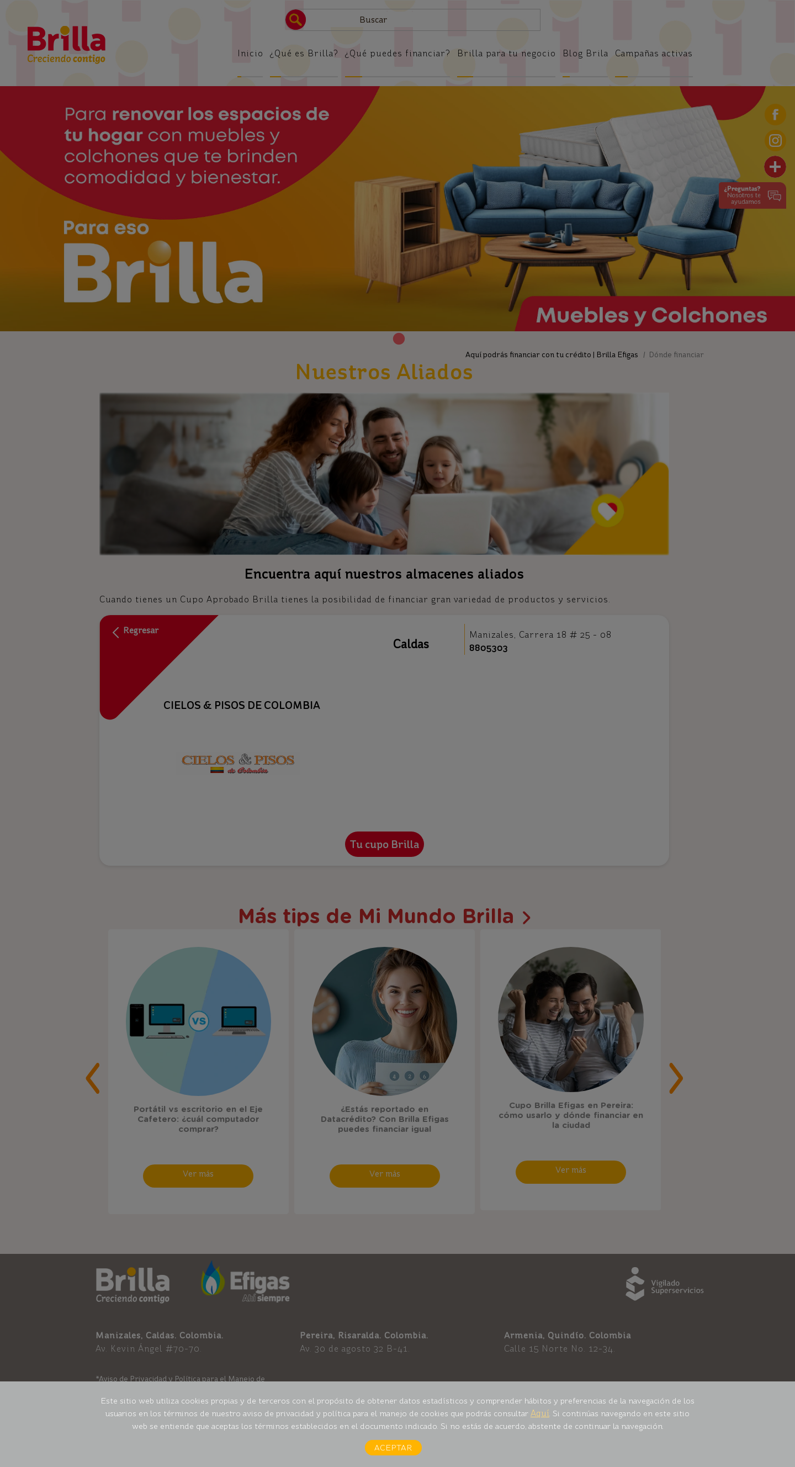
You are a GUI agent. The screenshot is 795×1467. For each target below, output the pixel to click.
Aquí (540, 1413)
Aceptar (393, 1448)
